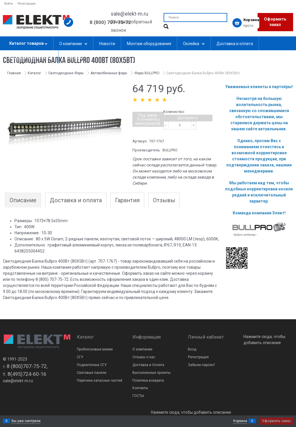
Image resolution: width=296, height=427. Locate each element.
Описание (23, 200)
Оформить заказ (275, 21)
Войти (8, 3)
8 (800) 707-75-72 (110, 22)
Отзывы (164, 200)
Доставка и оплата (76, 200)
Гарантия (127, 200)
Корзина (240, 421)
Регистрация (27, 3)
